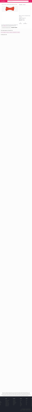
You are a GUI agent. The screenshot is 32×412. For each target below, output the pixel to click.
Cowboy (21, 404)
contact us (4, 25)
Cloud (26, 400)
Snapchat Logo (7, 404)
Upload (30, 1)
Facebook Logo (7, 403)
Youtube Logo (7, 402)
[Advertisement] (8, 17)
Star (26, 403)
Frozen (21, 400)
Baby (20, 402)
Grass (26, 402)
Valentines (14, 403)
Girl (20, 401)
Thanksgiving (14, 402)
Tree (26, 404)
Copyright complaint (14, 27)
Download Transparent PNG (6, 27)
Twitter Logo (6, 401)
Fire (26, 401)
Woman (21, 403)
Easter (14, 404)
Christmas (14, 400)
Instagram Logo (7, 400)
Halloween (14, 401)
